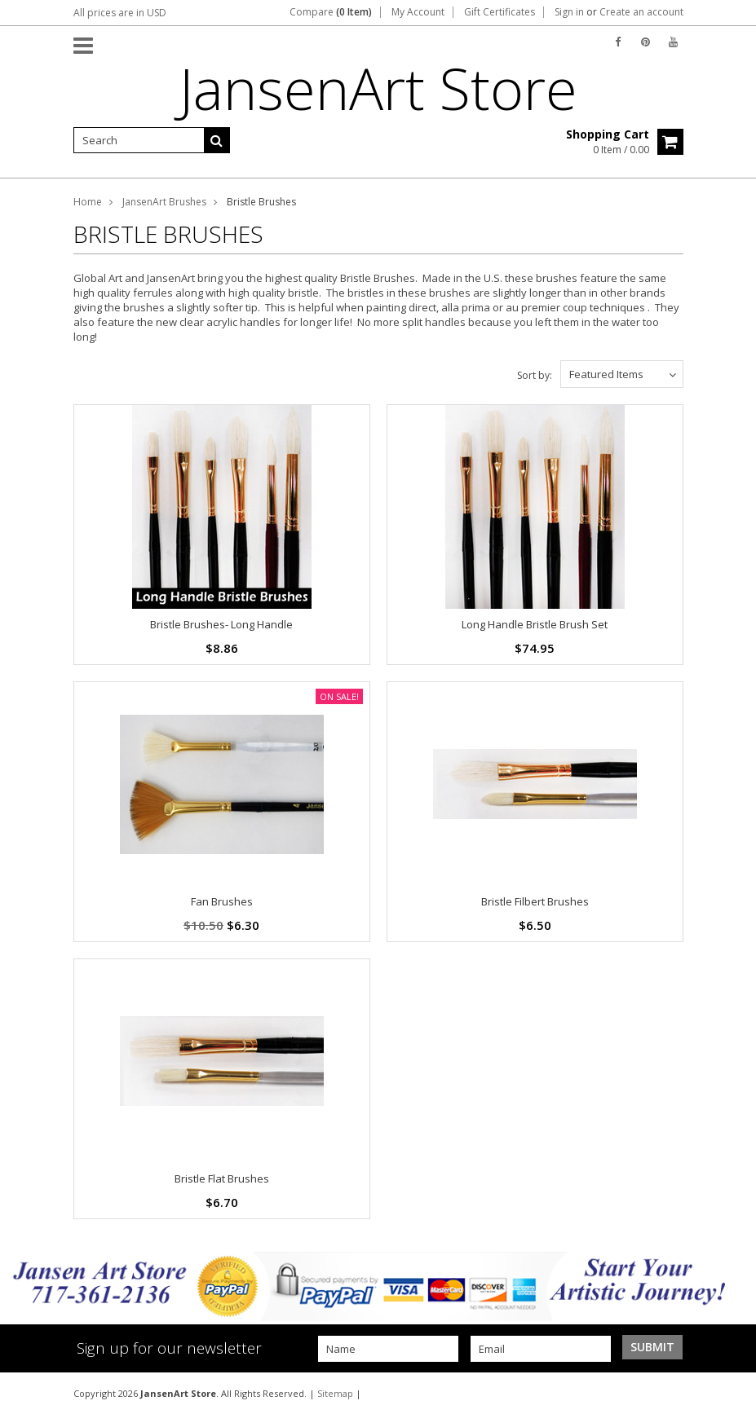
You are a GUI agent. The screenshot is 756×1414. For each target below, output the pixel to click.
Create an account (641, 12)
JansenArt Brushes (164, 202)
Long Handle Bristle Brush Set (535, 624)
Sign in (569, 12)
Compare (331, 12)
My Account (417, 12)
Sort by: (534, 375)
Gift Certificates (499, 12)
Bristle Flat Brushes (222, 1178)
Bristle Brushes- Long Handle (221, 624)
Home (87, 202)
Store (378, 88)
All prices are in (119, 13)
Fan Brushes (222, 901)
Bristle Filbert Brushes (535, 901)
